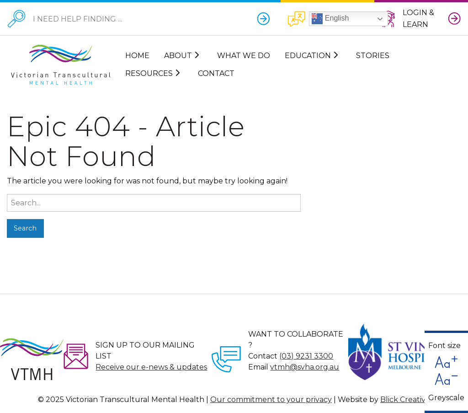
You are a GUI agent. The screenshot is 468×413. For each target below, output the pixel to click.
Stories (372, 55)
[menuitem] (137, 56)
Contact (216, 73)
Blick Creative (405, 399)
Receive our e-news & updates (151, 367)
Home (137, 55)
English (330, 18)
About (178, 55)
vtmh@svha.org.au (304, 367)
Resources (149, 73)
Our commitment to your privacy (271, 399)
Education (308, 55)
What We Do (243, 55)
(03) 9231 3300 (306, 356)
